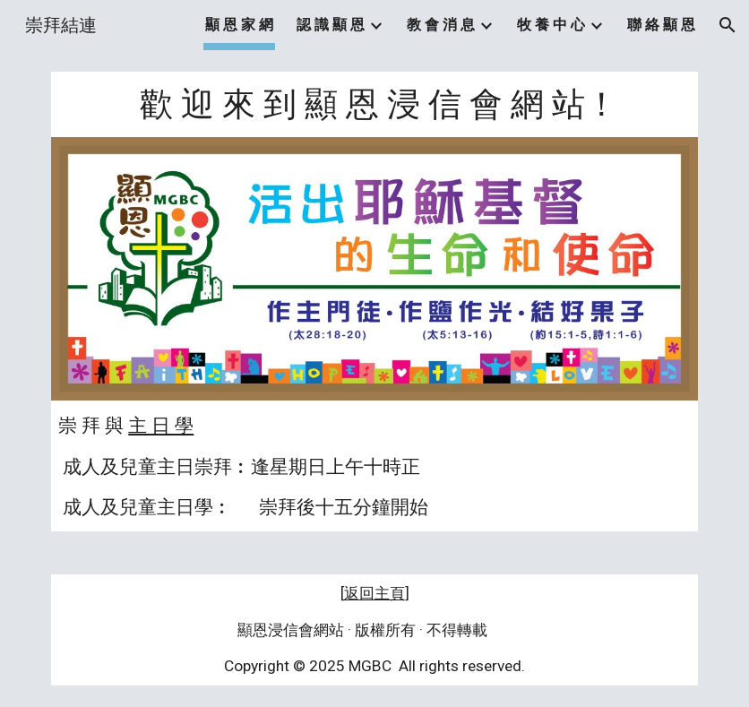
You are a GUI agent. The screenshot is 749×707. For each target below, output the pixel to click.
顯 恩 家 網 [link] (239, 24)
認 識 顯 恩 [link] (331, 24)
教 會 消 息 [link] (441, 24)
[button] (727, 25)
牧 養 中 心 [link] (551, 24)
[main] (374, 104)
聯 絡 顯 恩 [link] (661, 24)
